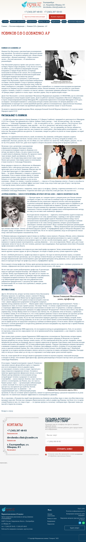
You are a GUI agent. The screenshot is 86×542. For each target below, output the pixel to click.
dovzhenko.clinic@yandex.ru (54, 7)
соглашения (78, 454)
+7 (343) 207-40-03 (33, 12)
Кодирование (51, 521)
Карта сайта (81, 508)
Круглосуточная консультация (35, 16)
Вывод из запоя (51, 518)
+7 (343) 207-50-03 (53, 12)
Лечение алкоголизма (51, 515)
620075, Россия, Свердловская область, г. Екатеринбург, (17, 521)
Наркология (50, 524)
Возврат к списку (7, 411)
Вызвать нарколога (57, 16)
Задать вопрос (74, 528)
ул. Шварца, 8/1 (6, 524)
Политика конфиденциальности (75, 511)
